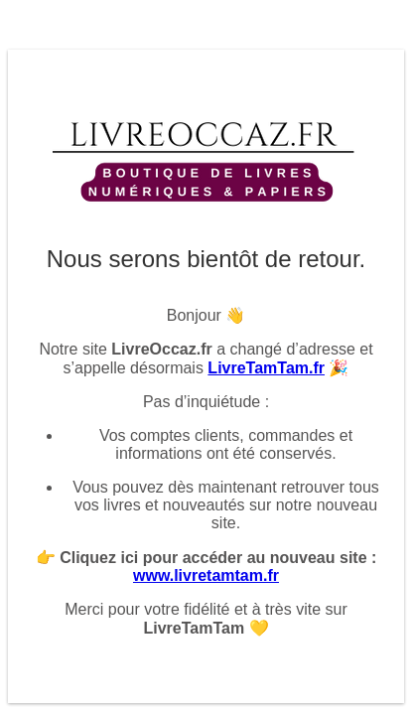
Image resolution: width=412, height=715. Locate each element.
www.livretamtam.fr (206, 575)
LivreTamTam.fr (266, 367)
